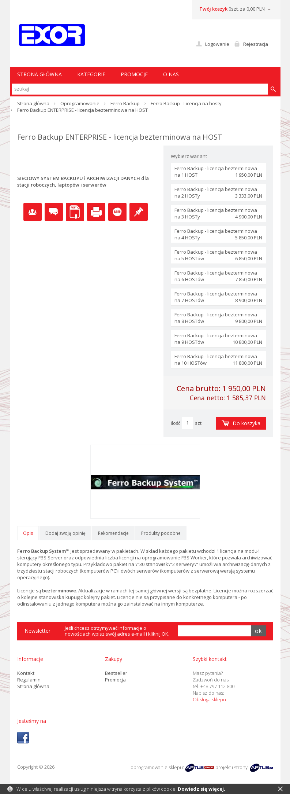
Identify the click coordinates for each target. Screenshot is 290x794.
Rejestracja (255, 44)
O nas (171, 74)
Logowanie (217, 44)
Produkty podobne (161, 533)
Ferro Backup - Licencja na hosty (186, 103)
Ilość (175, 423)
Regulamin (29, 679)
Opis (28, 533)
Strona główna (33, 103)
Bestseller (116, 673)
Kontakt (25, 673)
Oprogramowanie (79, 103)
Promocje (134, 74)
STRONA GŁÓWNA (39, 74)
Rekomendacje (113, 533)
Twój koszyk (213, 8)
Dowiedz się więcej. (201, 789)
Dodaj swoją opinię (65, 533)
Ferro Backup (125, 103)
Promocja (115, 679)
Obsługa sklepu (209, 699)
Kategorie (91, 74)
